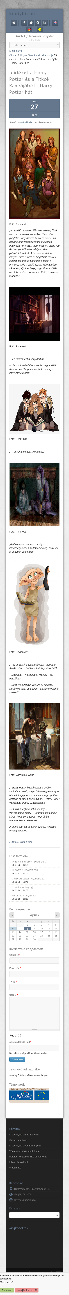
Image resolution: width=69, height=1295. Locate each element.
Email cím (15, 968)
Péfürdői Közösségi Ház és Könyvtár (28, 1156)
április (34, 915)
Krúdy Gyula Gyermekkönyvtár (25, 1145)
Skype (38, 23)
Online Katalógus (18, 1140)
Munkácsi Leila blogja (41, 55)
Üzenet (13, 995)
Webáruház (15, 1167)
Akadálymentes (40, 29)
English (55, 23)
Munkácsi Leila (25, 122)
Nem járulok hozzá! (27, 1290)
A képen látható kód (20, 1042)
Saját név (14, 955)
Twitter (31, 23)
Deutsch (29, 29)
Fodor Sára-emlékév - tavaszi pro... (29, 862)
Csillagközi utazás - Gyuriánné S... (28, 878)
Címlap (14, 23)
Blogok (23, 55)
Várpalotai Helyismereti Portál (24, 1151)
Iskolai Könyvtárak (18, 1162)
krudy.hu (22, 13)
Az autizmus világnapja (23, 887)
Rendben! (7, 1290)
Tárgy (13, 981)
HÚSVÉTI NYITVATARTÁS (25, 870)
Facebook (24, 23)
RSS (45, 23)
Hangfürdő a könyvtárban (24, 895)
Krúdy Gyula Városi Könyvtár (34, 36)
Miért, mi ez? (6, 1282)
